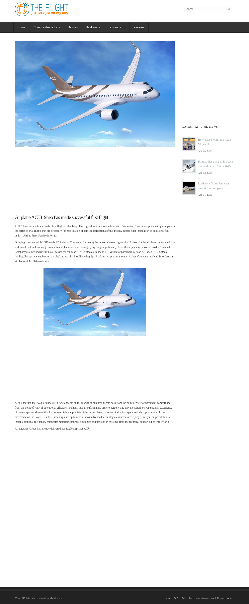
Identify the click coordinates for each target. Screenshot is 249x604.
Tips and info (116, 27)
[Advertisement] (95, 179)
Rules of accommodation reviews (198, 598)
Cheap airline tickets (47, 27)
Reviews (139, 27)
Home (22, 27)
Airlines (73, 27)
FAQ (176, 598)
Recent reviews (224, 598)
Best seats (93, 27)
